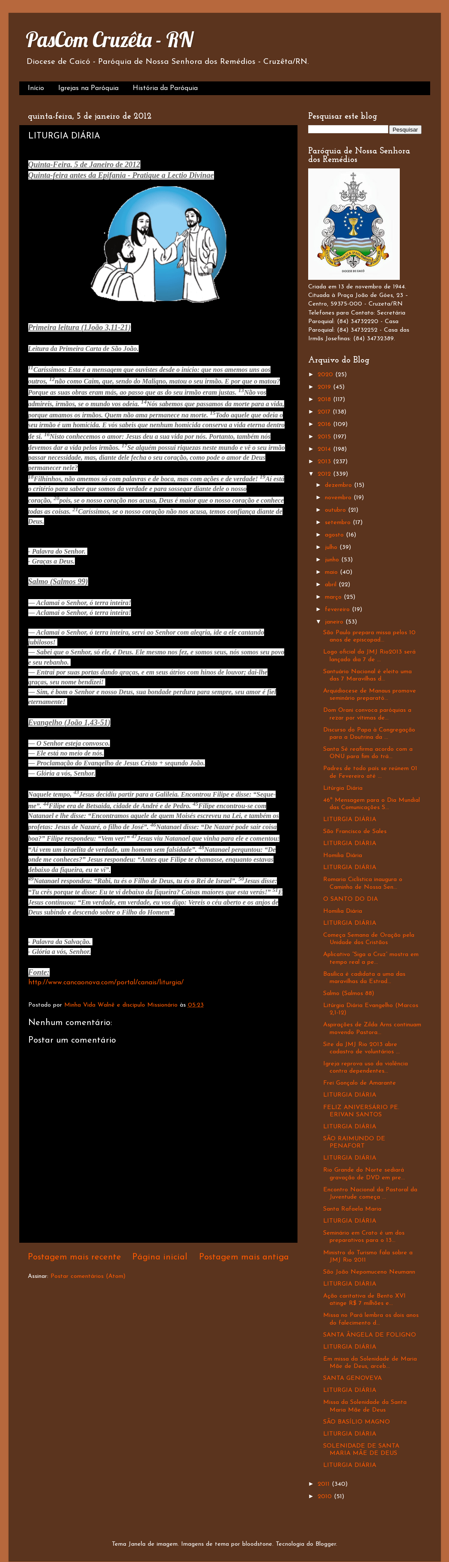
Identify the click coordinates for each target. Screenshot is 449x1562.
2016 (325, 424)
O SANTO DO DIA (350, 899)
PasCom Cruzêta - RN (109, 39)
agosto (335, 535)
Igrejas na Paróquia (88, 88)
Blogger (325, 1544)
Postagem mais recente (74, 1257)
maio (332, 572)
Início (36, 88)
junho (333, 560)
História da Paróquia (165, 88)
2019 (325, 387)
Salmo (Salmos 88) (348, 993)
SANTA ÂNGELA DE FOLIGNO (369, 1335)
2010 (326, 1496)
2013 (325, 462)
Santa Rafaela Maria (352, 1209)
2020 (326, 375)
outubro (336, 510)
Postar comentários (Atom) (88, 1276)
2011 (325, 1484)
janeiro (335, 622)
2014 (325, 449)
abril (332, 585)
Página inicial (159, 1257)
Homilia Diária (342, 855)
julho (332, 547)
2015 (325, 437)
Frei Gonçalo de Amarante (359, 1083)
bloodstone (257, 1544)
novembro (339, 498)
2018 (325, 399)
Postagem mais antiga (244, 1257)
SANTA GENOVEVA (352, 1378)
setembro (339, 522)
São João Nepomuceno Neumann (369, 1272)
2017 (325, 412)
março (334, 597)
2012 (325, 474)
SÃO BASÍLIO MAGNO (356, 1422)
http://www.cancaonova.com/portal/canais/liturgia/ (106, 982)
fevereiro (338, 609)
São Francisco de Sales (355, 831)
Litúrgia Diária (343, 788)
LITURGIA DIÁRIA (349, 819)
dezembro (339, 485)
